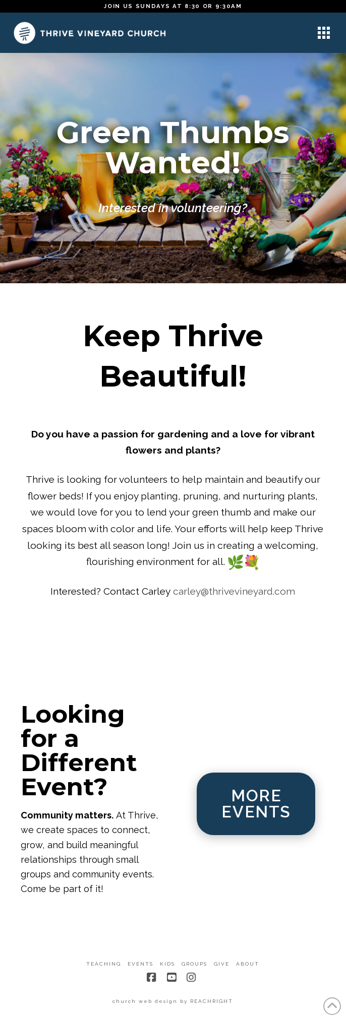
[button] (324, 33)
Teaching (103, 964)
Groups (194, 964)
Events (140, 964)
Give (221, 964)
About (247, 964)
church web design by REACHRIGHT (172, 1001)
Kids (167, 964)
